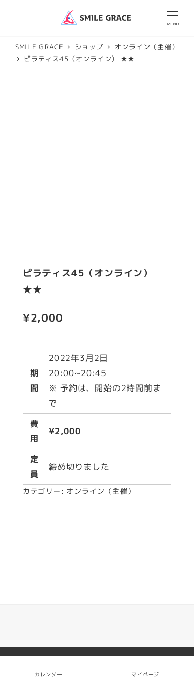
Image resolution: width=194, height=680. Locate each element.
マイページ (145, 668)
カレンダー (49, 674)
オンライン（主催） (100, 491)
